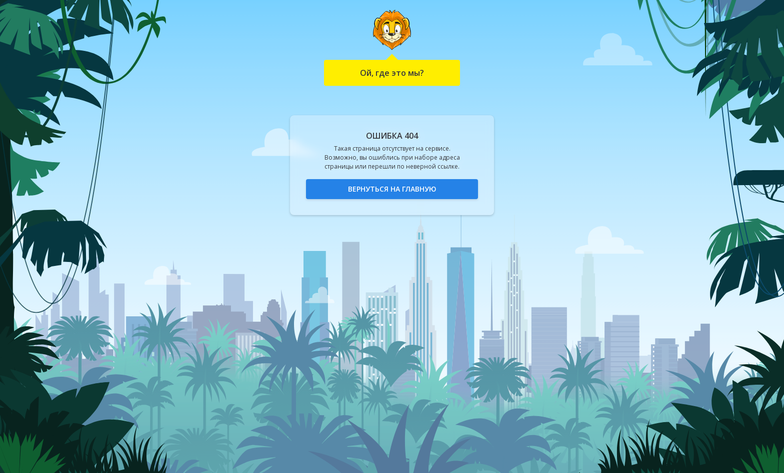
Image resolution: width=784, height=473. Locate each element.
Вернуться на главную (392, 189)
